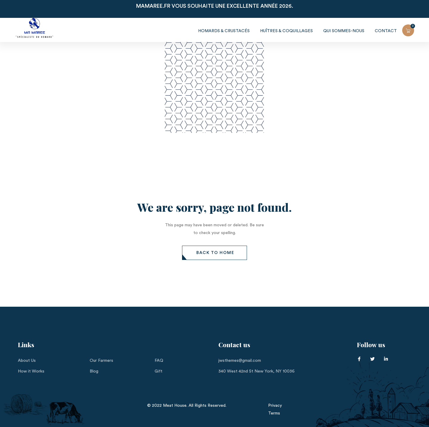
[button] (214, 253)
